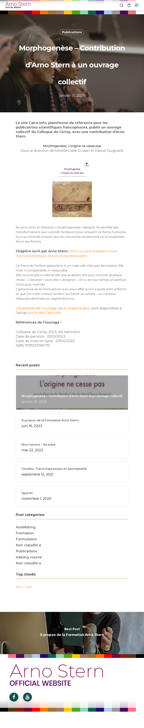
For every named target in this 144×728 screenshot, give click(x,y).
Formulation (26, 539)
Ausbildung (26, 527)
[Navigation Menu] (137, 5)
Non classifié (28, 545)
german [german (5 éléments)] (19, 587)
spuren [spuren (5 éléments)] (28, 587)
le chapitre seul (76, 308)
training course (29, 557)
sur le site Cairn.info (44, 313)
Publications (72, 32)
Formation (25, 533)
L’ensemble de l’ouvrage (36, 308)
